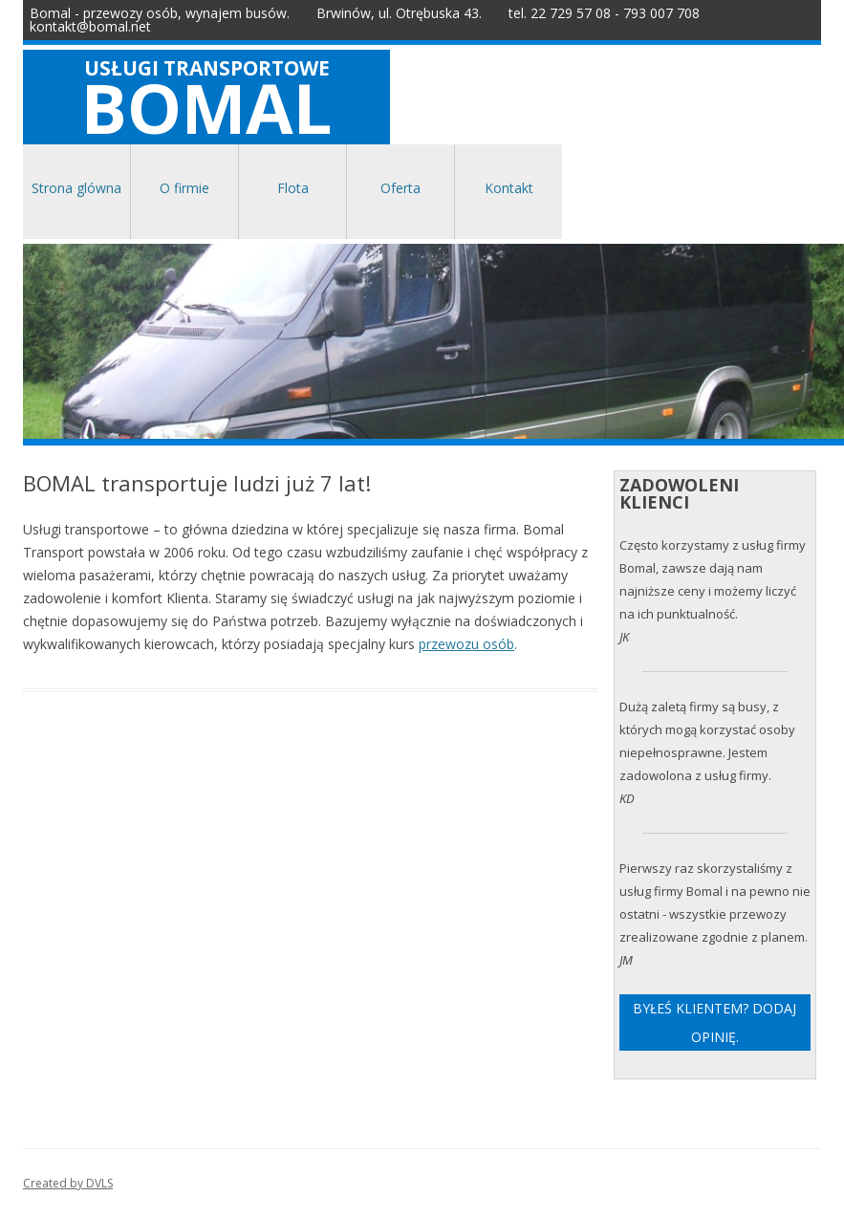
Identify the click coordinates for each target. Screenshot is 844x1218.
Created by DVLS (68, 1183)
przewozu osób (466, 644)
